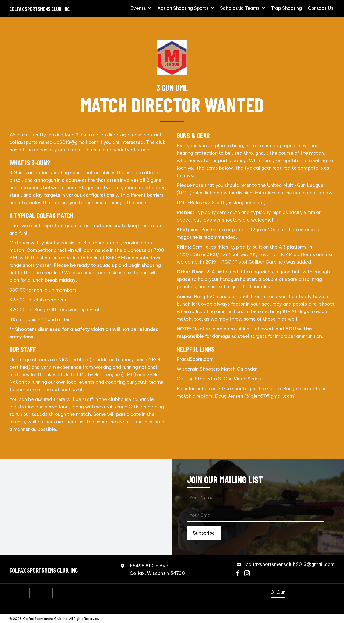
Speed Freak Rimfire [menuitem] (241, 592)
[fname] (255, 497)
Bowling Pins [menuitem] (56, 604)
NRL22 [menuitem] (301, 592)
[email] (255, 515)
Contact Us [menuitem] (285, 604)
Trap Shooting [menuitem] (250, 604)
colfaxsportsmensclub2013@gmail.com (53, 142)
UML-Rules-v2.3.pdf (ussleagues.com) (221, 202)
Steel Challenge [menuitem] (194, 592)
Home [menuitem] (19, 592)
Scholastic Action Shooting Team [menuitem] (114, 604)
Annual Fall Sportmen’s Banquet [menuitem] (92, 592)
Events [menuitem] (41, 592)
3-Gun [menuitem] (278, 592)
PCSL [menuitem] (322, 592)
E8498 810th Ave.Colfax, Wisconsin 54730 (157, 569)
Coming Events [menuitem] (151, 592)
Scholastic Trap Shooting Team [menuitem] (193, 604)
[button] (204, 533)
